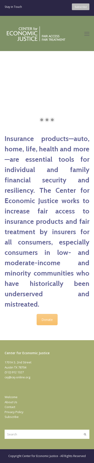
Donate (47, 319)
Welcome (11, 397)
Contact (10, 407)
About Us (11, 402)
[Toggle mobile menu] (86, 33)
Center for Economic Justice (40, 456)
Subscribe (12, 417)
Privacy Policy (14, 412)
